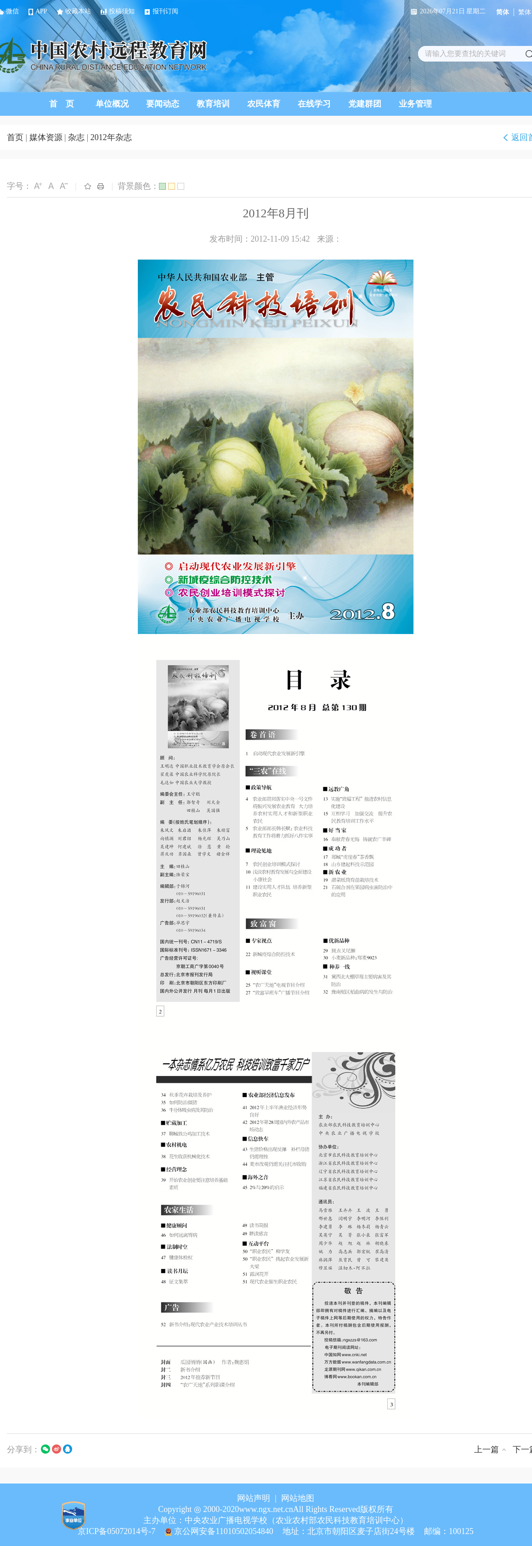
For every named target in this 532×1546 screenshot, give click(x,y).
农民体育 (263, 103)
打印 (100, 186)
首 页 (61, 103)
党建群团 (364, 103)
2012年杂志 (111, 137)
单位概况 (112, 103)
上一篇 (486, 1449)
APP (37, 11)
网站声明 (253, 1498)
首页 (15, 137)
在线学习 (314, 103)
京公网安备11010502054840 (223, 1531)
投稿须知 (118, 11)
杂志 (76, 137)
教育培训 (213, 103)
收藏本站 (74, 11)
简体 (502, 12)
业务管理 (415, 103)
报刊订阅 (161, 11)
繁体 (524, 12)
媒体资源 (45, 137)
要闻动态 (162, 103)
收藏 (87, 186)
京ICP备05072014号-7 (116, 1531)
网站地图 (297, 1498)
